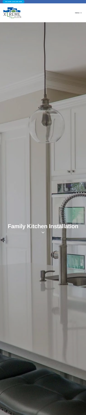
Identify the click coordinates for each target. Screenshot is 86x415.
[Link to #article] (43, 232)
